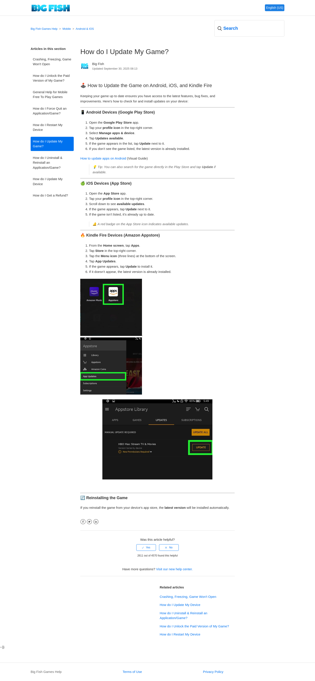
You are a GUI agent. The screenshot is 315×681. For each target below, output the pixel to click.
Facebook (83, 522)
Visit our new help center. (174, 569)
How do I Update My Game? (48, 143)
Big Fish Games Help (44, 28)
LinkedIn (96, 522)
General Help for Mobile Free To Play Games (50, 94)
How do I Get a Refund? (50, 195)
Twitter (89, 522)
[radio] (146, 547)
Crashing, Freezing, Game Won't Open (52, 61)
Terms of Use (132, 672)
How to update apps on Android (103, 158)
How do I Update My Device (48, 181)
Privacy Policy (213, 672)
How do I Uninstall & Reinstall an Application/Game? (47, 162)
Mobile (67, 28)
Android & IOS (85, 28)
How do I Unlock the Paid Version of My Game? (51, 78)
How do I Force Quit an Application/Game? (49, 111)
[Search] (249, 28)
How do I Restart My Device (48, 127)
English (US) (274, 7)
